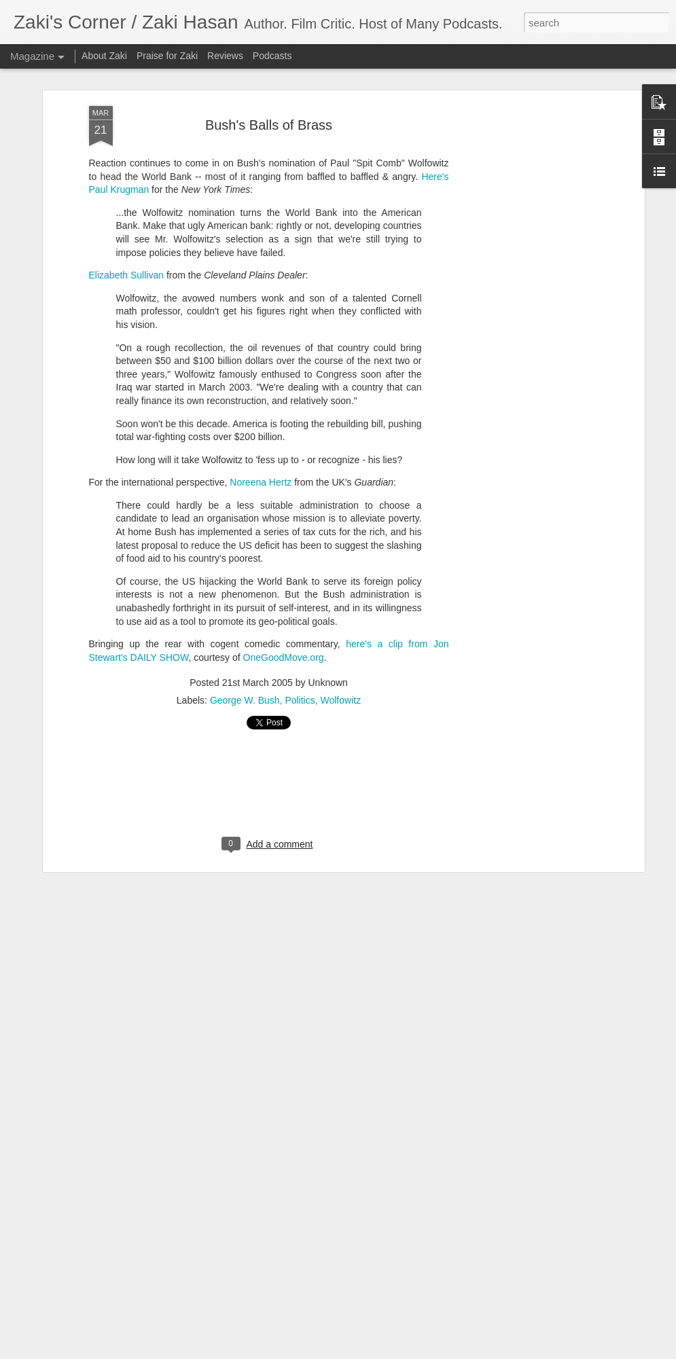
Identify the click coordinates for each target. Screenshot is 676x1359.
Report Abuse (463, 1351)
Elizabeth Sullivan (126, 237)
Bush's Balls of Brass (268, 86)
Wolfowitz (341, 662)
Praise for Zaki (167, 55)
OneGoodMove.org (283, 619)
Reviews (225, 55)
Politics (300, 662)
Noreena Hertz (260, 444)
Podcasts (272, 55)
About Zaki (104, 55)
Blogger (424, 1351)
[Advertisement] (524, 282)
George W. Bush (245, 662)
